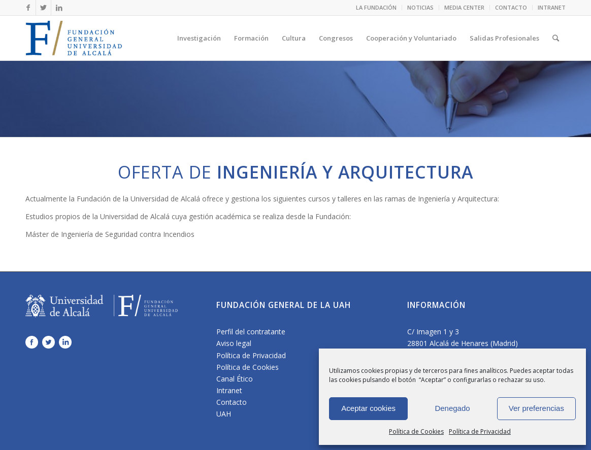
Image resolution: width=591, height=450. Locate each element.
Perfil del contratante (250, 331)
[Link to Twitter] (43, 7)
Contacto (231, 402)
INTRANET (552, 7)
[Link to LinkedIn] (59, 7)
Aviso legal (233, 343)
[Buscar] (556, 38)
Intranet (229, 390)
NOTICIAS (420, 7)
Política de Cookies (416, 431)
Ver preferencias (536, 408)
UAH (223, 414)
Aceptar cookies (368, 408)
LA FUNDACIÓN (376, 7)
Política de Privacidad (480, 431)
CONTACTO (511, 7)
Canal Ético (234, 379)
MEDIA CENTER (464, 7)
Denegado (452, 408)
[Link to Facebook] (28, 7)
